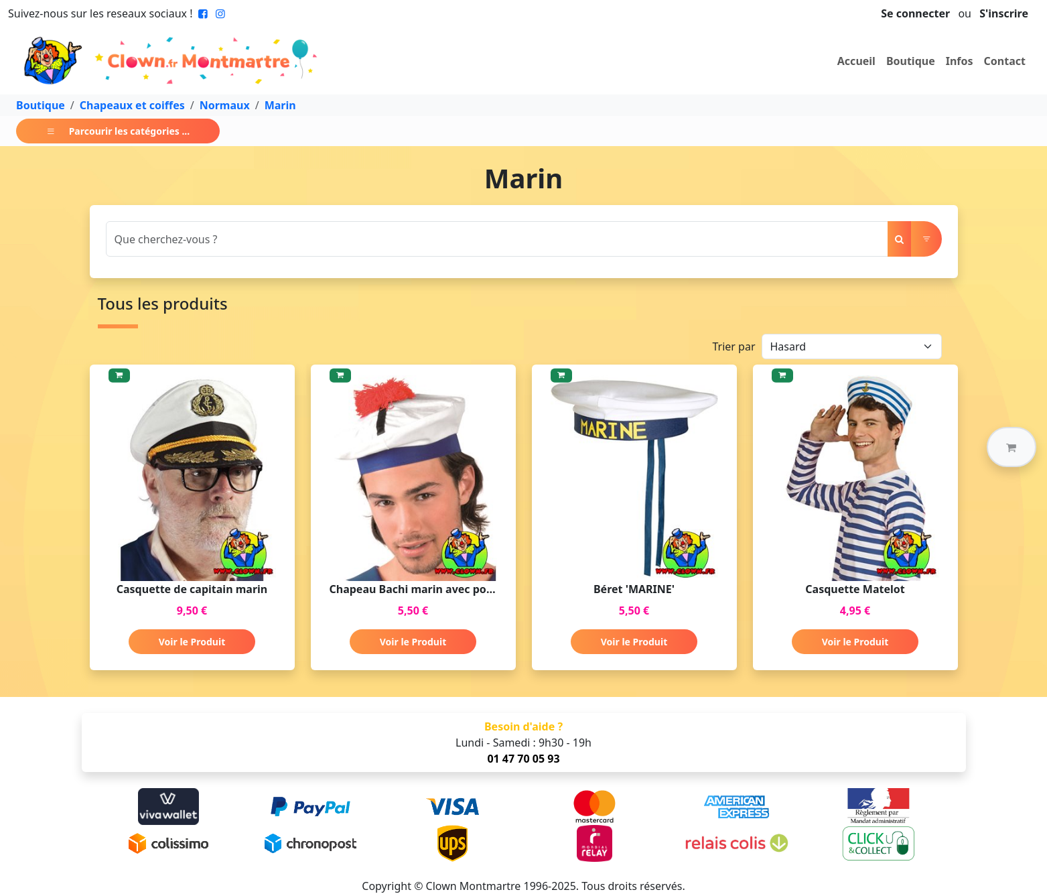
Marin (280, 105)
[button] (1011, 447)
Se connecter (915, 13)
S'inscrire (1003, 13)
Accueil (856, 61)
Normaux (225, 105)
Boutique (910, 61)
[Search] (497, 239)
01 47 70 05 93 (523, 758)
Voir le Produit (192, 641)
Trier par (733, 346)
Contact (1005, 61)
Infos (959, 61)
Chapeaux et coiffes (132, 105)
